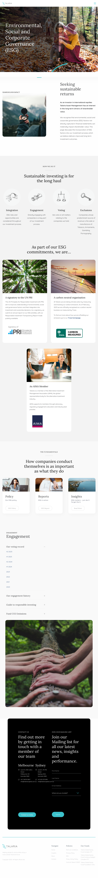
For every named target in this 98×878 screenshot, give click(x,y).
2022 (8, 577)
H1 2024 (9, 567)
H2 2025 (9, 551)
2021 (8, 582)
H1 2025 (9, 557)
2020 (8, 587)
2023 (8, 572)
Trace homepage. (74, 318)
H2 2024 (9, 562)
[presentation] (66, 801)
